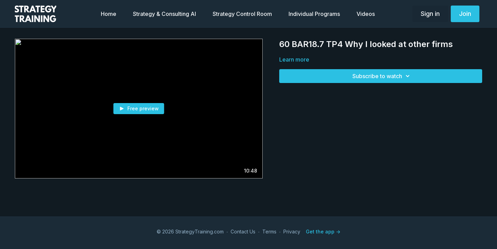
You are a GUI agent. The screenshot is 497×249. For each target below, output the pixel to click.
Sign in (430, 13)
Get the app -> (323, 231)
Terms (269, 231)
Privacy (291, 231)
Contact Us (243, 231)
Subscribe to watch (382, 76)
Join (465, 13)
